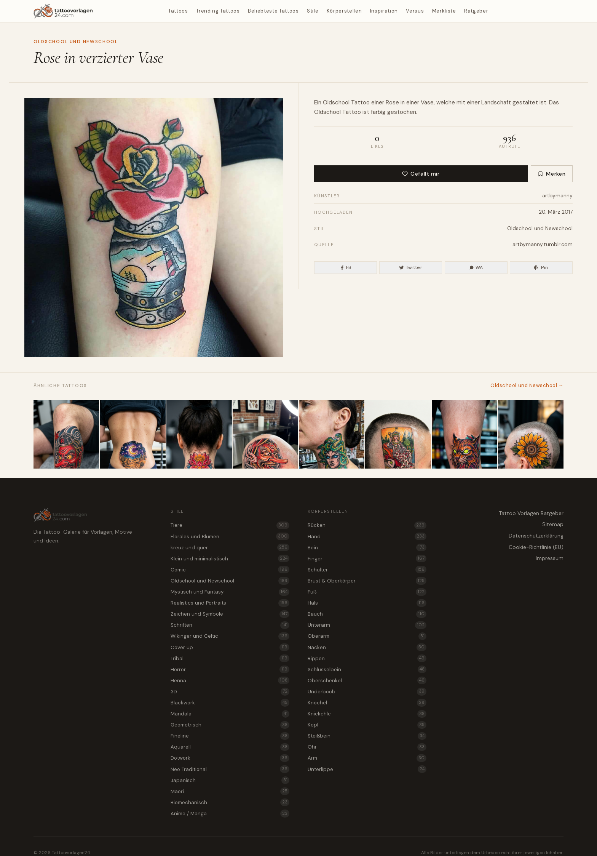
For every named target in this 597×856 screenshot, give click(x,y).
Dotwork (230, 758)
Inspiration (384, 11)
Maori (230, 791)
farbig (378, 112)
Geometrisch (230, 725)
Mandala (230, 714)
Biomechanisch (230, 802)
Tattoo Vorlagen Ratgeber (531, 513)
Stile (312, 11)
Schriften (230, 625)
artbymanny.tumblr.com (542, 244)
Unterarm (367, 625)
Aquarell (230, 747)
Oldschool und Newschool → (526, 385)
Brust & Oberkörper (367, 580)
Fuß (367, 592)
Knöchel (367, 702)
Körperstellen (344, 11)
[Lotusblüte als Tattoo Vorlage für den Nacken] (199, 434)
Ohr (367, 747)
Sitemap (552, 524)
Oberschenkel (367, 680)
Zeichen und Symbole (230, 614)
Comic (230, 569)
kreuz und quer (230, 547)
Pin (541, 267)
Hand (367, 536)
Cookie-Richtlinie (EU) (536, 547)
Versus (415, 11)
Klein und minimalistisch (230, 558)
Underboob (367, 691)
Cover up (230, 647)
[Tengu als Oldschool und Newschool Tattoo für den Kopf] (265, 434)
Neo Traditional (230, 769)
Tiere (230, 525)
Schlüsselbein (367, 669)
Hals (367, 603)
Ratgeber (476, 11)
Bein (367, 547)
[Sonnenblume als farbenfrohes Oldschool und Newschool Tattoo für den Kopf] (530, 434)
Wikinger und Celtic (230, 636)
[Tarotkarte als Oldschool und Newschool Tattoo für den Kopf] (398, 434)
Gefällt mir (420, 173)
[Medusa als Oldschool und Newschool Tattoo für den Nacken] (331, 434)
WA (476, 267)
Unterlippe (367, 769)
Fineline (230, 736)
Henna (230, 680)
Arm (367, 758)
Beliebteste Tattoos (273, 11)
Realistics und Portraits (230, 603)
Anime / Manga (230, 813)
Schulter (367, 569)
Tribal (230, 658)
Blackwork (230, 702)
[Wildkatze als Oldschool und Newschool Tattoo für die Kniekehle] (464, 434)
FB (346, 267)
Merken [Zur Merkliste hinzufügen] (551, 173)
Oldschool (336, 102)
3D (230, 691)
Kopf (367, 725)
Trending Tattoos (217, 11)
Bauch (367, 614)
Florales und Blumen (230, 536)
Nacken (367, 647)
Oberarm (367, 636)
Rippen (367, 658)
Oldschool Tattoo (337, 112)
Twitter (410, 267)
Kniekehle (367, 714)
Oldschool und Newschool (76, 41)
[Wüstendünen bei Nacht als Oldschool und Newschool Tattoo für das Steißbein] (132, 434)
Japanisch (230, 780)
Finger (367, 558)
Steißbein (367, 736)
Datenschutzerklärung (536, 535)
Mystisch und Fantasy (230, 592)
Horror (230, 669)
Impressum (549, 558)
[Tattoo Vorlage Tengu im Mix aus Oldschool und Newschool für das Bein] (66, 434)
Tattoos (178, 11)
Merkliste (444, 11)
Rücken (367, 525)
